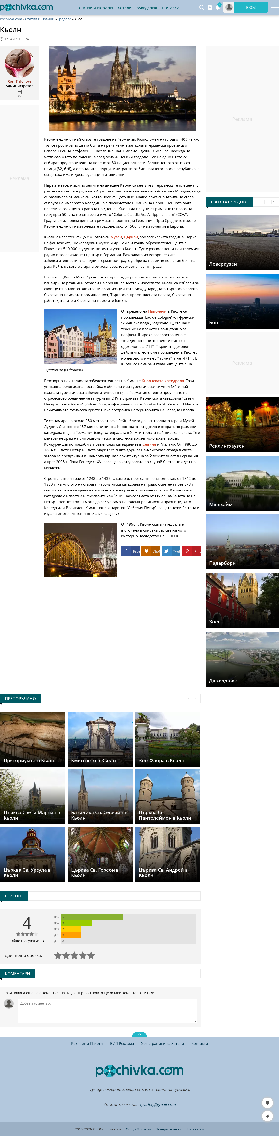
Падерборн (222, 563)
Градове (64, 19)
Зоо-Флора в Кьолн (161, 760)
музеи (116, 237)
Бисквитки (195, 1129)
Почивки (170, 7)
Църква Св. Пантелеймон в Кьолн (165, 815)
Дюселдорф (223, 680)
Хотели (125, 7)
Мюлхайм (220, 504)
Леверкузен (223, 264)
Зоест (215, 621)
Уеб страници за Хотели (162, 1043)
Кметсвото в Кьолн (93, 760)
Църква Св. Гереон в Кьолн (95, 872)
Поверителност (169, 1129)
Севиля (149, 444)
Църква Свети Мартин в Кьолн (32, 815)
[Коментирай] (107, 1011)
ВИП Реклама (122, 1043)
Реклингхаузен (226, 446)
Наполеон (157, 311)
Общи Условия (138, 1129)
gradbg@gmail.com (158, 1104)
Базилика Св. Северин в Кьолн (99, 815)
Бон (213, 322)
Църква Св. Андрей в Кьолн (163, 872)
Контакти (199, 1043)
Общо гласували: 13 (27, 940)
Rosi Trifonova (20, 81)
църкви (131, 237)
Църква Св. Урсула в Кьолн (27, 872)
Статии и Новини (96, 7)
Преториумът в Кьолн (30, 760)
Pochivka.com (11, 19)
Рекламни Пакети (87, 1043)
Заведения (147, 7)
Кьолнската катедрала (163, 380)
